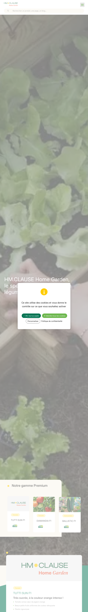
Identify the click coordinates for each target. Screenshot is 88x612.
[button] (82, 5)
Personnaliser (33, 321)
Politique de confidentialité (51, 321)
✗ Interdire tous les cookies (54, 315)
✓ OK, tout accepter (31, 315)
